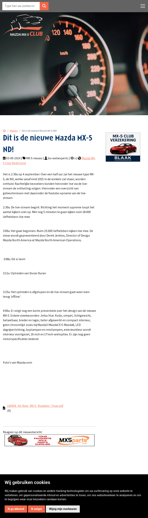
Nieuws (14, 130)
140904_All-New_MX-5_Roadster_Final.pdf (35, 406)
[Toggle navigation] (143, 6)
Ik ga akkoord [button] (16, 508)
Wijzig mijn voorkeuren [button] (63, 508)
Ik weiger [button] (36, 508)
